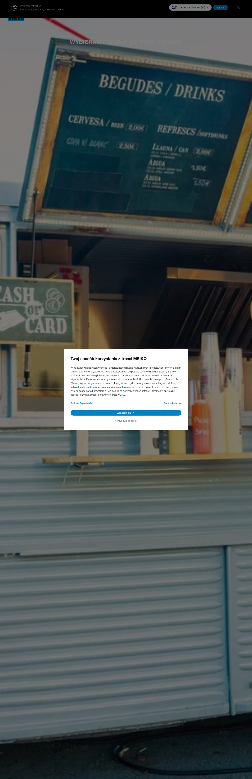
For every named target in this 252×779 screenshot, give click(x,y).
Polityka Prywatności (82, 403)
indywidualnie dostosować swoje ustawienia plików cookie (103, 387)
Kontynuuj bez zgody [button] (126, 420)
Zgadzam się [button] (124, 412)
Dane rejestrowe (172, 403)
